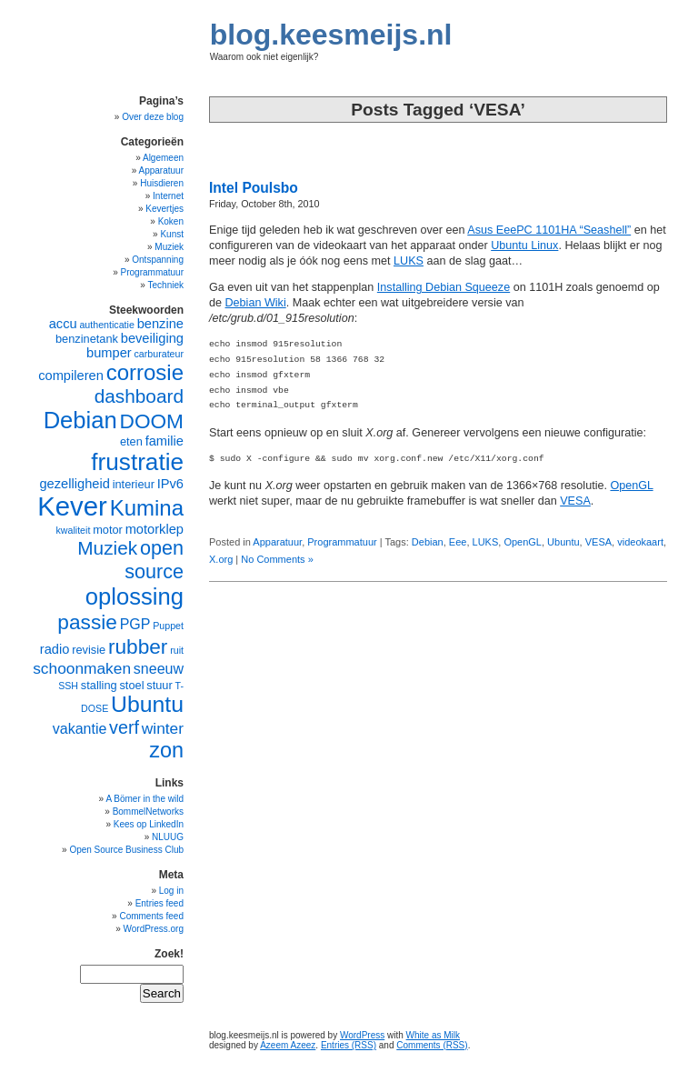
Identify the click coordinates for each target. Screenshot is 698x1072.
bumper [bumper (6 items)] (109, 353)
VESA (575, 501)
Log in (171, 891)
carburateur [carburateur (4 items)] (159, 353)
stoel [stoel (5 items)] (131, 685)
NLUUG (168, 837)
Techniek (166, 285)
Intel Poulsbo (253, 187)
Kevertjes (164, 209)
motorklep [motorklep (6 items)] (154, 529)
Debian (428, 541)
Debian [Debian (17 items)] (80, 420)
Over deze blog (153, 117)
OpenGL (631, 485)
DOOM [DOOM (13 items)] (152, 421)
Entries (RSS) (348, 1045)
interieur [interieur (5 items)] (134, 484)
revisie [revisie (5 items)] (88, 649)
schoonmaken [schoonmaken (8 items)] (82, 668)
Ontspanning (158, 260)
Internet (168, 196)
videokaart (640, 541)
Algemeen (163, 158)
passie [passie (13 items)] (87, 622)
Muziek (169, 247)
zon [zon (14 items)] (166, 750)
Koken (171, 221)
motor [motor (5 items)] (108, 529)
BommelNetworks (148, 812)
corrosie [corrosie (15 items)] (145, 372)
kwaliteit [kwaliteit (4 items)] (72, 530)
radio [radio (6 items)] (55, 649)
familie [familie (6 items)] (164, 441)
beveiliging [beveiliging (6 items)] (152, 338)
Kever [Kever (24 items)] (72, 506)
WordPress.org (153, 929)
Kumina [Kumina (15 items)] (147, 508)
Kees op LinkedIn (149, 824)
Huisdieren (162, 183)
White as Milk (433, 1035)
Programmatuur (341, 541)
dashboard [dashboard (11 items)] (139, 396)
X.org (221, 559)
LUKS (409, 261)
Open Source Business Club (126, 850)
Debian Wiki (255, 302)
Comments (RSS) (431, 1045)
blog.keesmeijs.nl (331, 34)
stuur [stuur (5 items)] (159, 685)
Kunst (172, 234)
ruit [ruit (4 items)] (177, 650)
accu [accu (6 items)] (63, 323)
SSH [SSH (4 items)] (68, 685)
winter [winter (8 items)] (163, 728)
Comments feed (151, 916)
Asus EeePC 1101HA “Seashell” (549, 230)
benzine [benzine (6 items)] (160, 323)
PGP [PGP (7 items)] (135, 624)
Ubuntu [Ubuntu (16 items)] (147, 704)
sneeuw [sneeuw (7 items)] (159, 668)
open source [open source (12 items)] (154, 559)
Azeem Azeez (287, 1045)
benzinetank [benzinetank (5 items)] (86, 339)
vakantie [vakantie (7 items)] (80, 728)
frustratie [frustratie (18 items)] (137, 462)
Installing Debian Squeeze (443, 287)
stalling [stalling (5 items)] (99, 685)
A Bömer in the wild (144, 799)
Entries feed (159, 903)
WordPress (362, 1035)
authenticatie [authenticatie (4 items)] (106, 324)
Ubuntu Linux (524, 245)
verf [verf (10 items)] (124, 727)
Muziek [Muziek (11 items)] (107, 547)
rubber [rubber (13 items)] (138, 646)
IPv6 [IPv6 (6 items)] (170, 483)
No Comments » (277, 559)
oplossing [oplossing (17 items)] (134, 596)
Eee (458, 541)
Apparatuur (277, 541)
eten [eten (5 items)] (131, 441)
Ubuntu (563, 541)
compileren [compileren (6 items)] (71, 375)
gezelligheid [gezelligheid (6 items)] (74, 483)
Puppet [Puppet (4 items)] (168, 625)
